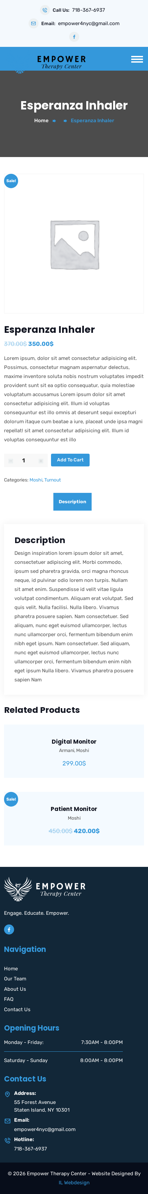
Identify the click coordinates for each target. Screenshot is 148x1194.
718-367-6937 (88, 10)
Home (41, 121)
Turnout (52, 480)
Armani (66, 750)
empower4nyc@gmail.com (88, 23)
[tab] (74, 502)
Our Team (15, 979)
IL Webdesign (74, 1183)
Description (72, 502)
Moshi (36, 480)
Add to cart (70, 460)
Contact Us (17, 1009)
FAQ (8, 999)
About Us (15, 989)
